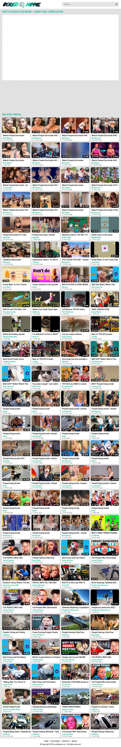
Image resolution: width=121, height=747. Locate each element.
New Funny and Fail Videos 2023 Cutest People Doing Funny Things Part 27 (44, 682)
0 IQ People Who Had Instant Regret (104, 558)
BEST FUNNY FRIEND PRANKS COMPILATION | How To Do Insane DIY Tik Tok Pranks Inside (104, 533)
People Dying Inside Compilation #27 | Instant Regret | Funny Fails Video (73, 458)
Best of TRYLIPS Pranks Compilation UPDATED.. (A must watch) (46, 359)
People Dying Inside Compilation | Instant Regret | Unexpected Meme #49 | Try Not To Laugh (45, 409)
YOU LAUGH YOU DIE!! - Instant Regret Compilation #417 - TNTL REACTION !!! (75, 260)
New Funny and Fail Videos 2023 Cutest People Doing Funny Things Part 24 (14, 657)
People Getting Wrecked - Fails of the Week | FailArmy (45, 732)
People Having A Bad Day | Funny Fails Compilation (73, 632)
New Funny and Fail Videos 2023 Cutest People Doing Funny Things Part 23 (73, 558)
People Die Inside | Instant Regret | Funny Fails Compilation (43, 235)
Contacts (66, 741)
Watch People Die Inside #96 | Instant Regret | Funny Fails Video (104, 135)
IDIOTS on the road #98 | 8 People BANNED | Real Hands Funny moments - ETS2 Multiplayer (74, 583)
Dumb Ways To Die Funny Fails (105, 260)
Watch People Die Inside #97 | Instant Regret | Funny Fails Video (45, 210)
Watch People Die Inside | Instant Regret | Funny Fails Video (73, 160)
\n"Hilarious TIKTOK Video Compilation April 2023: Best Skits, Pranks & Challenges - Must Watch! (74, 309)
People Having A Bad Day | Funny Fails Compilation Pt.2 (104, 732)
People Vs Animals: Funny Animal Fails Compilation (103, 707)
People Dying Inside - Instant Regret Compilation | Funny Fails (104, 409)
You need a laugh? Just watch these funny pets (45, 384)
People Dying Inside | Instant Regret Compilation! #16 (44, 458)
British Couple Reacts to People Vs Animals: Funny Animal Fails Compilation (46, 657)
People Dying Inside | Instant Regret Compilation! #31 (74, 483)
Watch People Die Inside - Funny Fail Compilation (14, 135)
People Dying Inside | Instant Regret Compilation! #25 (74, 409)
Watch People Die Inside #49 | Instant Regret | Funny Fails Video (75, 135)
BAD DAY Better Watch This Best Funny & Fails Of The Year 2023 (105, 284)
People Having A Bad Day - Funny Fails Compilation (103, 632)
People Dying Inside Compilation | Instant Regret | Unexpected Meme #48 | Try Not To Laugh (104, 508)
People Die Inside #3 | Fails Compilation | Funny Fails (14, 235)
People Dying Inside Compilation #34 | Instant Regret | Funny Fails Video (43, 533)
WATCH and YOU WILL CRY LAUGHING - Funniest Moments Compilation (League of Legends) (16, 309)
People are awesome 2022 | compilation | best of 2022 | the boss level (105, 607)
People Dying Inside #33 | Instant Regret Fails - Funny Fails (15, 458)
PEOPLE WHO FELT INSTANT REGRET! (44, 583)
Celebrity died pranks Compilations (12, 260)
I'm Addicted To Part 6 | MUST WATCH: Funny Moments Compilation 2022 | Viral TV (45, 334)
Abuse (74, 741)
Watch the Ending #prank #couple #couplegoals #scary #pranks (16, 334)
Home (46, 741)
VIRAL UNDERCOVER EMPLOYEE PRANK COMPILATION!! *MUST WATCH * (105, 309)
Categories (55, 741)
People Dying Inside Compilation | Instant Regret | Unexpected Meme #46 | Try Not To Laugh (104, 433)
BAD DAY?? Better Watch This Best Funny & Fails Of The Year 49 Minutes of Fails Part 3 (16, 384)
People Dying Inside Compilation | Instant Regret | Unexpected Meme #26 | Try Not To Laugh (15, 508)
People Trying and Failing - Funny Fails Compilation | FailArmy (14, 632)
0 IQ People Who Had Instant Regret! (104, 682)
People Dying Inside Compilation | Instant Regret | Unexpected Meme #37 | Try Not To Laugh (45, 508)
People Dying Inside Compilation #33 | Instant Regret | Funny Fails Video (14, 533)
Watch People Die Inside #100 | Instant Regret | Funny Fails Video (105, 210)
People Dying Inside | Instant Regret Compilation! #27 (44, 483)
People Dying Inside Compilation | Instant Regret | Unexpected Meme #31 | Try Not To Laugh (15, 433)
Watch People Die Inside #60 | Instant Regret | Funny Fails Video (104, 160)
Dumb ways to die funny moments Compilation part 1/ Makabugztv (104, 235)
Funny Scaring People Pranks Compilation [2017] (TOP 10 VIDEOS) (45, 632)
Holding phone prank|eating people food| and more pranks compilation (45, 707)
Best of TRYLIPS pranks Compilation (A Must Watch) (104, 334)
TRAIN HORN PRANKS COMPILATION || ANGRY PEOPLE (72, 707)
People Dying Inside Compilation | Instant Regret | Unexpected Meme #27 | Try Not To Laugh (74, 508)
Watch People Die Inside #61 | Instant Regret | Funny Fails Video (45, 160)
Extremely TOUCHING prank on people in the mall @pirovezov (75, 682)
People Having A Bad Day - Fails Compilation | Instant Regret (43, 558)
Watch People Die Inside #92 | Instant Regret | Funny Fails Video (16, 210)
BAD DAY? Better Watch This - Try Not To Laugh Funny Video (105, 359)
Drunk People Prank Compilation (11, 707)
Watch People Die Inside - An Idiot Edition (15, 185)
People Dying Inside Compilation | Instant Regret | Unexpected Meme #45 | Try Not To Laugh (15, 409)
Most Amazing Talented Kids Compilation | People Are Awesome (104, 583)
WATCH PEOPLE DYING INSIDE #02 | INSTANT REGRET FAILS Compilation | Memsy (75, 284)
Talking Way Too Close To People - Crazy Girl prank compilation (14, 682)
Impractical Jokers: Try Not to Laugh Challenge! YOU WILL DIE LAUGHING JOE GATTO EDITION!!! (46, 260)
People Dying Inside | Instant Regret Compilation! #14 (44, 433)
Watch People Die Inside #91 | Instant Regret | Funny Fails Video (45, 185)
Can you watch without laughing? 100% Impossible (74, 334)
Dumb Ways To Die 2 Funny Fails (14, 284)
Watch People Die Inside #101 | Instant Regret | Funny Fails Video (105, 185)
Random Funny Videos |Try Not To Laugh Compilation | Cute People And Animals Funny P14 (16, 583)
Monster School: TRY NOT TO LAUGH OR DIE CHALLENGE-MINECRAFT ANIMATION (75, 235)
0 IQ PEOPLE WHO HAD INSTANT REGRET (13, 558)
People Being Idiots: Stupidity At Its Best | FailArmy (16, 732)
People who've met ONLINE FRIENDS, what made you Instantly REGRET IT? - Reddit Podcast (74, 657)
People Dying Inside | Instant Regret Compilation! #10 (104, 483)
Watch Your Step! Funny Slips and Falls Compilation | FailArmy (45, 309)
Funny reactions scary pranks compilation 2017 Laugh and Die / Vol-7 (45, 284)
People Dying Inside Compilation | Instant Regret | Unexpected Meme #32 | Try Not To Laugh (104, 458)
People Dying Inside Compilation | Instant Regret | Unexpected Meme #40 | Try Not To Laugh (15, 483)
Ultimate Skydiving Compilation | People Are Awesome (75, 607)
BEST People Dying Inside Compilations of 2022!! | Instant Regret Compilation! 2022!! (105, 384)
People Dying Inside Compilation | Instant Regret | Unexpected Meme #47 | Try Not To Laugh (74, 433)
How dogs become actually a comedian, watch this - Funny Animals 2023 (74, 359)
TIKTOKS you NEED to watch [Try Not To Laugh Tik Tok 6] (74, 384)
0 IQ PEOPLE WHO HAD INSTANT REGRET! (101, 657)
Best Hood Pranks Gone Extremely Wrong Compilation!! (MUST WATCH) (16, 359)
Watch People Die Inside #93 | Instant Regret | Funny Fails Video (45, 135)
